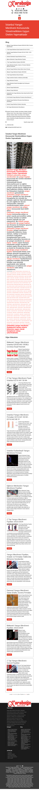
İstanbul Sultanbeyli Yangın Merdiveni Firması (16, 56)
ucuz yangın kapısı (9, 312)
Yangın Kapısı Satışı (16, 282)
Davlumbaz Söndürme (19, 271)
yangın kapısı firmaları (27, 310)
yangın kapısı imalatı (14, 310)
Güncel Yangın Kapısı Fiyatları (14, 299)
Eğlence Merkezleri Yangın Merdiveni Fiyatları (16, 59)
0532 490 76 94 (20, 13)
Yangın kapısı (29, 786)
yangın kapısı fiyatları (21, 310)
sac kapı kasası (30, 787)
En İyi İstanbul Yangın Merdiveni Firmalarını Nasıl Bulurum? (19, 97)
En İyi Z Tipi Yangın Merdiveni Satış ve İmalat (12, 746)
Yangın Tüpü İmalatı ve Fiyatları (13, 297)
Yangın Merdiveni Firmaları (12, 80)
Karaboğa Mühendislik (10, 276)
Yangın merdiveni (13, 259)
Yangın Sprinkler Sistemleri (23, 297)
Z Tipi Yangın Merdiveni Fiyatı (12, 734)
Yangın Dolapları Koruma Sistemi (25, 287)
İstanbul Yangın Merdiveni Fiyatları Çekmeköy (16, 104)
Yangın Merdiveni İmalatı (10, 302)
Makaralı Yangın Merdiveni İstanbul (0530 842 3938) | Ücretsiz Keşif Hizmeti (12, 732)
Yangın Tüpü (29, 274)
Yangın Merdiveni (12, 279)
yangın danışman (22, 322)
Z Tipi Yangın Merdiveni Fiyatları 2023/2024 (16, 62)
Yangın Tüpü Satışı (26, 284)
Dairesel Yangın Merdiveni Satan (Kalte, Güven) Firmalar (18, 69)
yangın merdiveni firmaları (16, 304)
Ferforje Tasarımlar (25, 271)
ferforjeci (19, 789)
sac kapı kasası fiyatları (23, 787)
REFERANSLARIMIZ (11, 756)
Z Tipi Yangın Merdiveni (12, 757)
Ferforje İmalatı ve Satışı (22, 299)
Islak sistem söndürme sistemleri (15, 287)
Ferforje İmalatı (16, 276)
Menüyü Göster (19, 18)
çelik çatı (21, 788)
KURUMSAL (10, 754)
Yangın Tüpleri (22, 279)
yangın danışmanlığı (16, 322)
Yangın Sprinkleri (9, 274)
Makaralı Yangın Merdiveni (12, 90)
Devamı (9, 372)
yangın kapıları (24, 177)
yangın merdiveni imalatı (23, 302)
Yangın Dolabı (26, 279)
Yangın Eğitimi (19, 274)
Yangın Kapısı (14, 274)
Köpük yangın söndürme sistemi (18, 284)
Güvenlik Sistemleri (24, 274)
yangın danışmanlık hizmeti (25, 320)
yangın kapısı (9, 310)
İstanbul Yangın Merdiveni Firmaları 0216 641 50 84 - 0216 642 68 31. (12, 736)
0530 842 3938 (21, 11)
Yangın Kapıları (17, 279)
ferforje (16, 789)
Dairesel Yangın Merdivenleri (13, 87)
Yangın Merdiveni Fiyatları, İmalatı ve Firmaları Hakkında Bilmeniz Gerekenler (26, 744)
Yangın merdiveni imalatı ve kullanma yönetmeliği (17, 77)
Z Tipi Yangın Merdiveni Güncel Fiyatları (15, 74)
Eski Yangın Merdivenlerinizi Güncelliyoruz (15, 107)
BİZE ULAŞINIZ (10, 760)
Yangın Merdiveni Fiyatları (12, 742)
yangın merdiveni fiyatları (10, 309)
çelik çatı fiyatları (27, 788)
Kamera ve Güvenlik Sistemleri (23, 282)
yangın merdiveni (16, 302)
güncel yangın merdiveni (18, 206)
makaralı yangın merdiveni (24, 304)
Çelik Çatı (14, 271)
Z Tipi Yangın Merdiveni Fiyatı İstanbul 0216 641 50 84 (18, 49)
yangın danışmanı (18, 320)
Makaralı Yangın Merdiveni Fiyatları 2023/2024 (16, 72)
